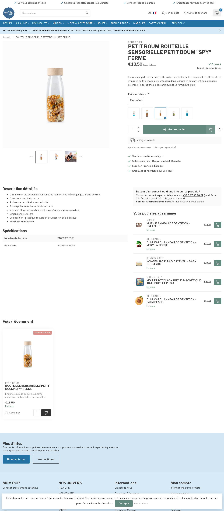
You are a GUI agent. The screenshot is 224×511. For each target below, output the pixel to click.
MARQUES (139, 23)
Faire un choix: (138, 94)
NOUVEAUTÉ (39, 23)
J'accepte (123, 503)
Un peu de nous (123, 487)
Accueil (7, 23)
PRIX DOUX (178, 23)
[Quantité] (36, 412)
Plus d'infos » (141, 503)
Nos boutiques (45, 459)
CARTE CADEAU (158, 23)
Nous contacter (16, 459)
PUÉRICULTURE (119, 23)
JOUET (101, 23)
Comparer (14, 412)
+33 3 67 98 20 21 (193, 195)
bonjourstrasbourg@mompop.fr (155, 201)
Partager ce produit (165, 147)
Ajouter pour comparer (139, 147)
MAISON (57, 23)
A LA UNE (21, 23)
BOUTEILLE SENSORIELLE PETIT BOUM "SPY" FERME (43, 37)
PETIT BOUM (135, 42)
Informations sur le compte (185, 487)
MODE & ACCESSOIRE (80, 23)
